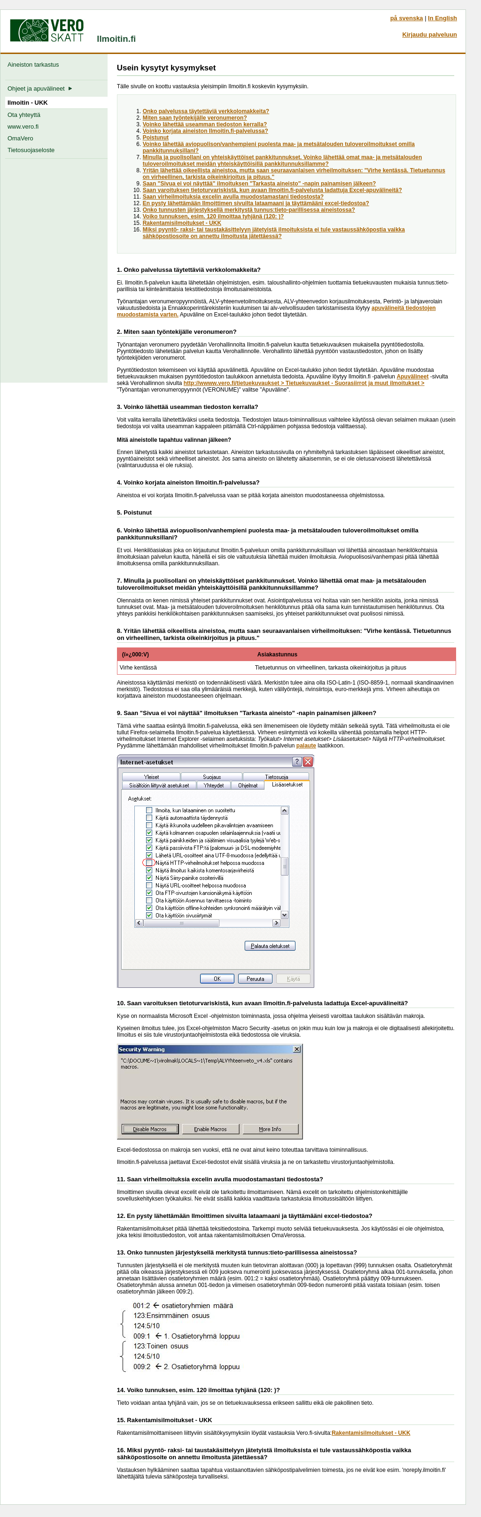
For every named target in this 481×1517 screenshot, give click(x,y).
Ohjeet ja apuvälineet (40, 88)
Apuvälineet (412, 376)
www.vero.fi (23, 126)
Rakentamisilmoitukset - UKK (182, 223)
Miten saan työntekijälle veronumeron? (195, 118)
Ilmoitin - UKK (28, 102)
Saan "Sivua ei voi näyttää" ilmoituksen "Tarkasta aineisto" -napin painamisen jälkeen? (259, 183)
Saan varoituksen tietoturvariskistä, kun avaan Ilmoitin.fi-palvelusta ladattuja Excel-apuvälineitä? (272, 190)
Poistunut (156, 137)
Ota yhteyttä (24, 114)
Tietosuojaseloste (31, 150)
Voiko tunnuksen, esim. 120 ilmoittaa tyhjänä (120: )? (213, 216)
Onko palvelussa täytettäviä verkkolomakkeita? (206, 111)
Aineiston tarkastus (35, 64)
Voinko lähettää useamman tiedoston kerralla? (205, 124)
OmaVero (20, 138)
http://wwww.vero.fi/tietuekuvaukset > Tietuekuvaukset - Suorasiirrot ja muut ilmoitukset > (304, 383)
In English (442, 18)
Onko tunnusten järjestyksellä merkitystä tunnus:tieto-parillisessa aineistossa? (249, 210)
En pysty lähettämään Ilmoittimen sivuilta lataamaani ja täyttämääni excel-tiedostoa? (256, 203)
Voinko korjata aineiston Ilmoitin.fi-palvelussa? (205, 131)
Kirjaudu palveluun (429, 34)
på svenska (406, 18)
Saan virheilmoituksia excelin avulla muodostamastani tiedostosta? (233, 196)
